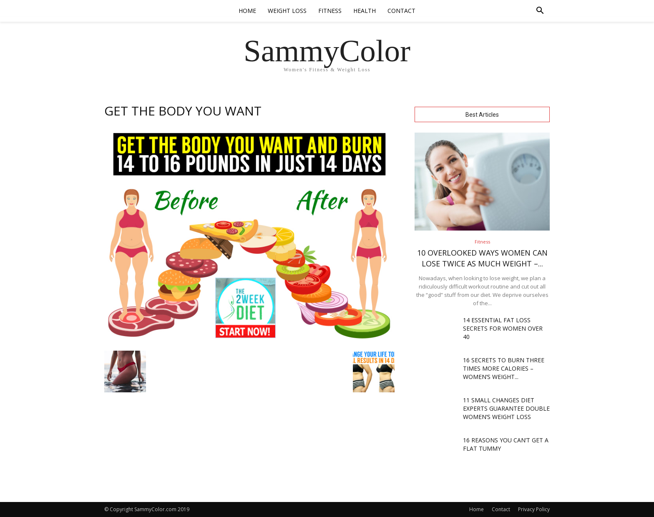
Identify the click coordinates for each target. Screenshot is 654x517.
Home (247, 11)
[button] (540, 11)
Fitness (330, 11)
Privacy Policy (534, 509)
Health (364, 11)
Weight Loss (287, 11)
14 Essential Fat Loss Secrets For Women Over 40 (503, 328)
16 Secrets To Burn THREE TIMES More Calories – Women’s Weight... (503, 368)
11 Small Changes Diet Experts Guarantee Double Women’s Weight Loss (506, 408)
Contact (401, 11)
